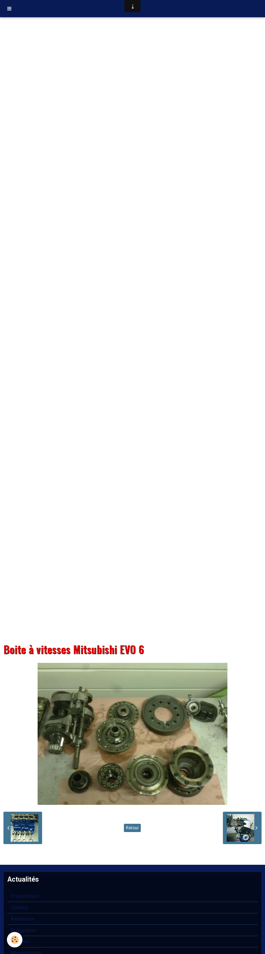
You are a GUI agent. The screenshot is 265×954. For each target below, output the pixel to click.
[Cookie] (14, 939)
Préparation (24, 930)
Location (20, 941)
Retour (132, 827)
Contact (19, 907)
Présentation (25, 896)
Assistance (23, 919)
